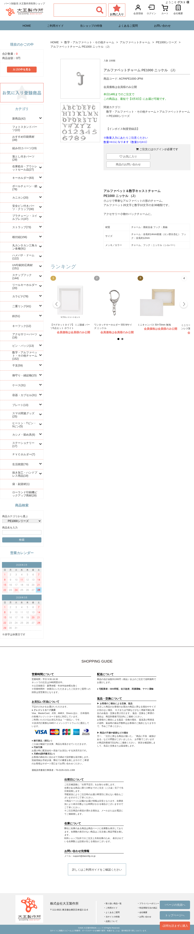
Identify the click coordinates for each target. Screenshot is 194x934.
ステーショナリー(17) (23, 444)
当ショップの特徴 (91, 25)
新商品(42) (19, 118)
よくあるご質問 (128, 25)
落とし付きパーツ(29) (23, 158)
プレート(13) (20, 405)
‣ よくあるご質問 (112, 912)
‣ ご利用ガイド (111, 908)
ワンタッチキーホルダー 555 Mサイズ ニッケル (113, 326)
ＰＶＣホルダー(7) (23, 454)
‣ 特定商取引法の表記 (147, 908)
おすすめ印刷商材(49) (23, 138)
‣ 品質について (111, 921)
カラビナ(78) (20, 296)
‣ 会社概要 (142, 912)
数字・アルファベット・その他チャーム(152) (24, 355)
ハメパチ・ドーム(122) (23, 257)
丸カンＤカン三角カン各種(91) (24, 247)
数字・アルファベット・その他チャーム (89, 42)
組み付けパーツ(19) (24, 148)
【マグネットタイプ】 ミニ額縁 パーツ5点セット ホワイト (70, 326)
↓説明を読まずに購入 (175, 925)
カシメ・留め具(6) (23, 434)
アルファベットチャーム (135, 42)
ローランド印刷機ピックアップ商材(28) (24, 494)
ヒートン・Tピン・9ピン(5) (24, 425)
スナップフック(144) (22, 276)
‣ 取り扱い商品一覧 (113, 903)
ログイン (158, 149)
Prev (56, 304)
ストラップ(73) (21, 227)
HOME (27, 25)
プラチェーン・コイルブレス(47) (24, 217)
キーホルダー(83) (23, 177)
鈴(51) (16, 316)
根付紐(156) (19, 237)
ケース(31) (19, 385)
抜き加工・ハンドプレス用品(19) (24, 474)
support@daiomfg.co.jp (84, 856)
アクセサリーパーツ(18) (24, 336)
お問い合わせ (162, 25)
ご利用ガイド (55, 25)
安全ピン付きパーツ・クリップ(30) (23, 207)
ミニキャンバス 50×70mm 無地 (154, 324)
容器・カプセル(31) (24, 395)
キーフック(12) (21, 326)
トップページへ (174, 915)
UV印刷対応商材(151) (22, 267)
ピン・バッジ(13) (23, 345)
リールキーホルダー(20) (24, 286)
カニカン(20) (20, 197)
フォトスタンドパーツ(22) (24, 128)
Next (183, 304)
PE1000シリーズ (166, 42)
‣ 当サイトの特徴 (112, 917)
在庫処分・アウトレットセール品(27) (24, 168)
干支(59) (17, 365)
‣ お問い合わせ (144, 917)
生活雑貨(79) (20, 464)
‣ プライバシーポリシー (148, 903)
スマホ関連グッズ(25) (23, 415)
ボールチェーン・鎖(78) (24, 188)
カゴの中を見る (22, 69)
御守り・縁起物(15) (24, 375)
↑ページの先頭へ (175, 904)
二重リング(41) (21, 306)
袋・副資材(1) (20, 484)
